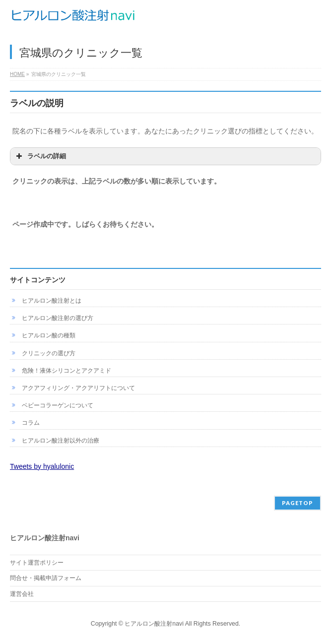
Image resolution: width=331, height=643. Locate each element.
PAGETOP (297, 503)
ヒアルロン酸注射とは (51, 300)
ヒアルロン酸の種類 (48, 335)
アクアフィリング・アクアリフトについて (78, 388)
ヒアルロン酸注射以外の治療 (60, 440)
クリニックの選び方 (48, 353)
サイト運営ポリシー (37, 562)
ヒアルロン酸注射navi (154, 623)
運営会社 (22, 593)
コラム (31, 422)
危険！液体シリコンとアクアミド (66, 370)
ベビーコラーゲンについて (57, 405)
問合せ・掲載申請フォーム (45, 578)
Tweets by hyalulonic (42, 466)
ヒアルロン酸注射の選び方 (57, 318)
